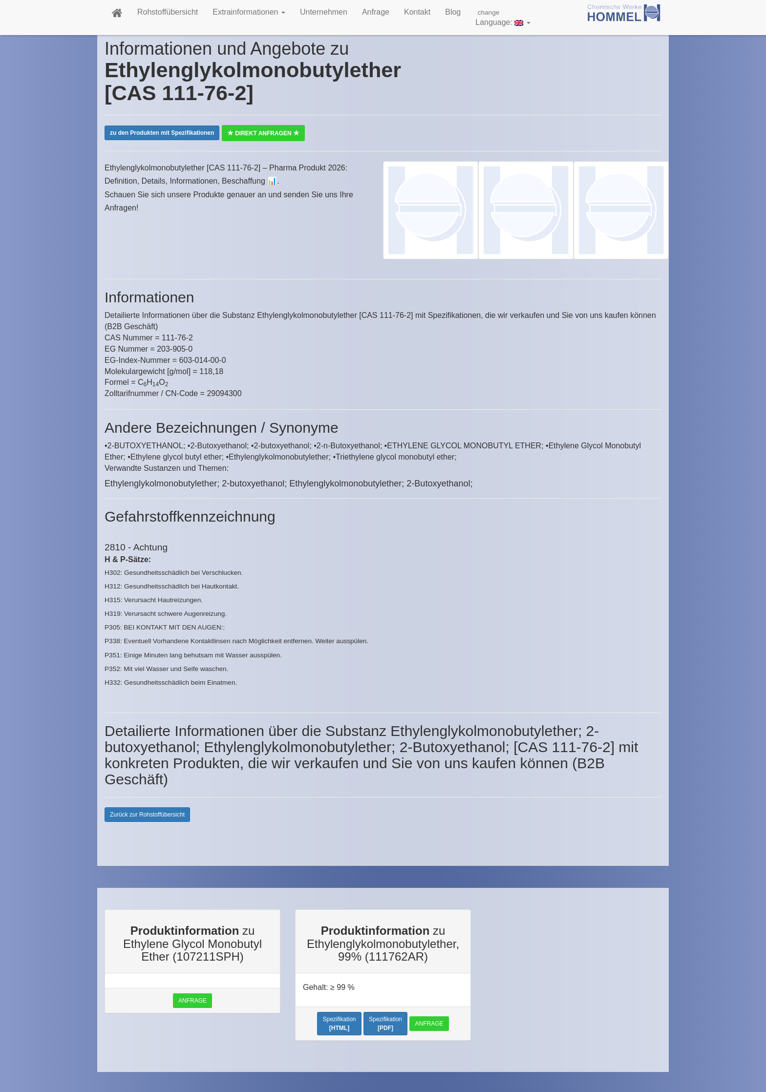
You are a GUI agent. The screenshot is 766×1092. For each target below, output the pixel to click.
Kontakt (417, 12)
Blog (453, 12)
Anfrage (375, 12)
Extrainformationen (249, 12)
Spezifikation (339, 1023)
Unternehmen (323, 12)
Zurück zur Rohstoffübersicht (147, 814)
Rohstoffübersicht (167, 12)
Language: (503, 17)
